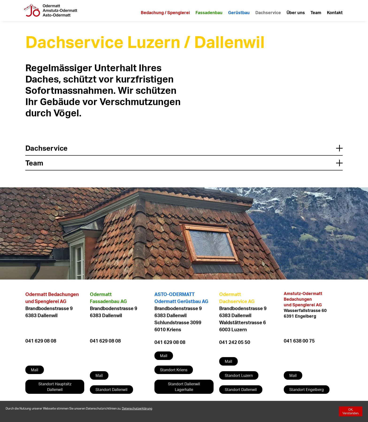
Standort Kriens (173, 369)
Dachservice (268, 12)
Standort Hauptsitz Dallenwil (54, 387)
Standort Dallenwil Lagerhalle (184, 387)
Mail (34, 369)
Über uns (296, 12)
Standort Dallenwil (111, 389)
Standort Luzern (239, 375)
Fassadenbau (209, 12)
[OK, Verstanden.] (350, 411)
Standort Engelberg (306, 389)
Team (315, 12)
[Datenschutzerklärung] (137, 408)
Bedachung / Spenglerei (165, 12)
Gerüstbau (239, 12)
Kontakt (335, 12)
